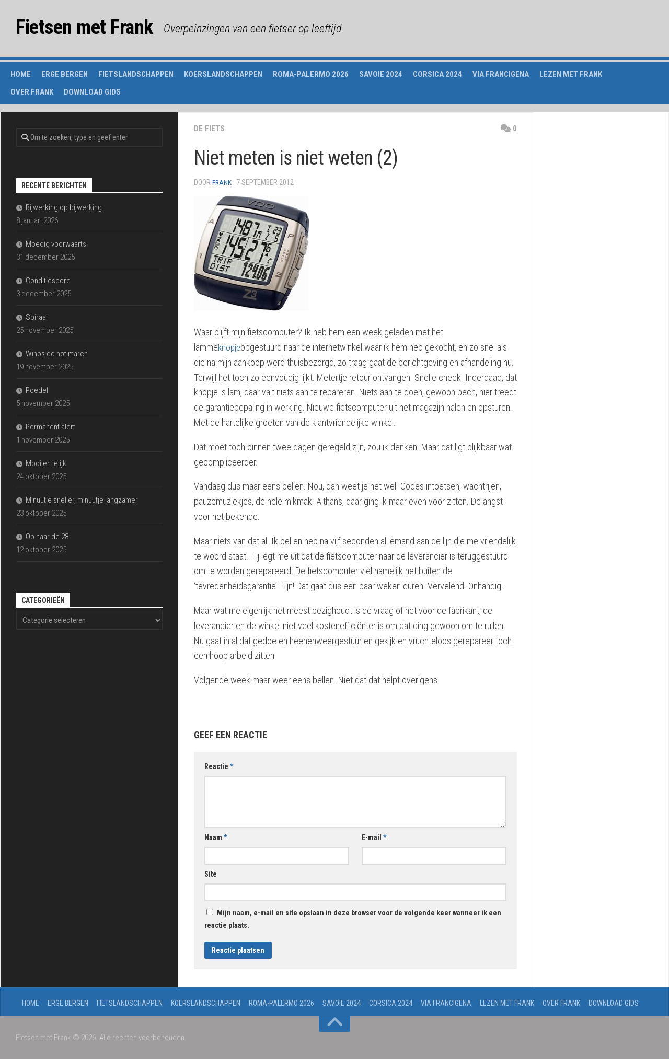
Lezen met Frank (570, 74)
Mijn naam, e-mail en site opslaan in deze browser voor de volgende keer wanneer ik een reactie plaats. (352, 919)
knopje (230, 347)
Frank (222, 182)
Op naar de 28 (47, 536)
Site (210, 874)
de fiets (209, 128)
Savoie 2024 (380, 74)
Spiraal (37, 317)
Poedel (37, 390)
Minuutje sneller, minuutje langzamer (82, 500)
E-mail (374, 837)
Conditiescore (48, 280)
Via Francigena (500, 74)
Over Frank (31, 92)
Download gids (92, 92)
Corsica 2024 (437, 74)
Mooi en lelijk (46, 463)
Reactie (218, 766)
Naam (215, 837)
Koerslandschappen (223, 74)
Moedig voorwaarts (56, 244)
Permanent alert (50, 427)
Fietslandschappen (136, 74)
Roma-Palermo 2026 (311, 74)
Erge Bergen (64, 74)
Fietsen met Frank (92, 28)
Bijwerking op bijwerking (64, 207)
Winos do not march (57, 353)
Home (20, 74)
